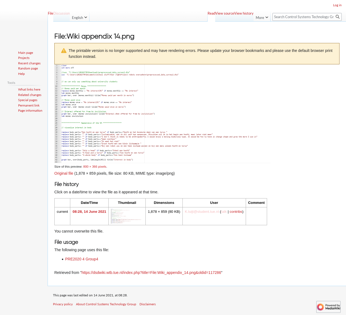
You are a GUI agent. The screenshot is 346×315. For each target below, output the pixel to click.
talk (224, 212)
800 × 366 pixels (94, 166)
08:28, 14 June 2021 (89, 212)
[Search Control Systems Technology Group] (307, 17)
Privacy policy (63, 304)
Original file (63, 173)
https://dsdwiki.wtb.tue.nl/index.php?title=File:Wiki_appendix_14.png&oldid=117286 (151, 272)
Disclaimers (147, 304)
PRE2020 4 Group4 (81, 259)
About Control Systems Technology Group (106, 304)
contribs (236, 212)
